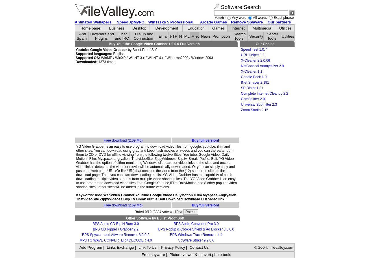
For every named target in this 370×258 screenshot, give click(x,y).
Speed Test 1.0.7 (254, 49)
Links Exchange (120, 247)
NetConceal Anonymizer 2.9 (262, 66)
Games (218, 28)
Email (163, 36)
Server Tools (272, 36)
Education (196, 28)
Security (256, 36)
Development (166, 28)
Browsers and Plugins (102, 36)
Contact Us (199, 247)
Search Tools (240, 36)
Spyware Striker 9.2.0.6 (196, 240)
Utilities (285, 28)
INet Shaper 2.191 (255, 82)
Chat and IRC (122, 36)
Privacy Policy (173, 247)
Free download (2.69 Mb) (123, 140)
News (205, 36)
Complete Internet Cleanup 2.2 (264, 94)
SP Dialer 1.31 (252, 88)
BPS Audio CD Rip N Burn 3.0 (115, 224)
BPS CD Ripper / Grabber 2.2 (115, 229)
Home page (90, 28)
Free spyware (153, 254)
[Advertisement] (157, 101)
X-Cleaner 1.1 (251, 71)
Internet (238, 28)
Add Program (90, 247)
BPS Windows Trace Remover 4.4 (196, 235)
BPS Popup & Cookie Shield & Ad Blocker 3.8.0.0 (196, 229)
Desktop (139, 28)
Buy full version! (205, 140)
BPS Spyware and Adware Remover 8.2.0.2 (115, 235)
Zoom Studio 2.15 (255, 110)
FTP (173, 36)
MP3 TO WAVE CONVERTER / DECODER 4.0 (115, 240)
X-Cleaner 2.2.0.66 (255, 60)
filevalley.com (281, 247)
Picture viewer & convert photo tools (200, 254)
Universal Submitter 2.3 (259, 105)
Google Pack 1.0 (254, 77)
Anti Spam (82, 36)
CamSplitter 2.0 (253, 99)
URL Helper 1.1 (253, 55)
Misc (195, 36)
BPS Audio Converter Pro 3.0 (196, 224)
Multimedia (262, 28)
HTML (184, 36)
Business (117, 28)
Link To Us (147, 247)
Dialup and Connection (143, 36)
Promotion (221, 36)
